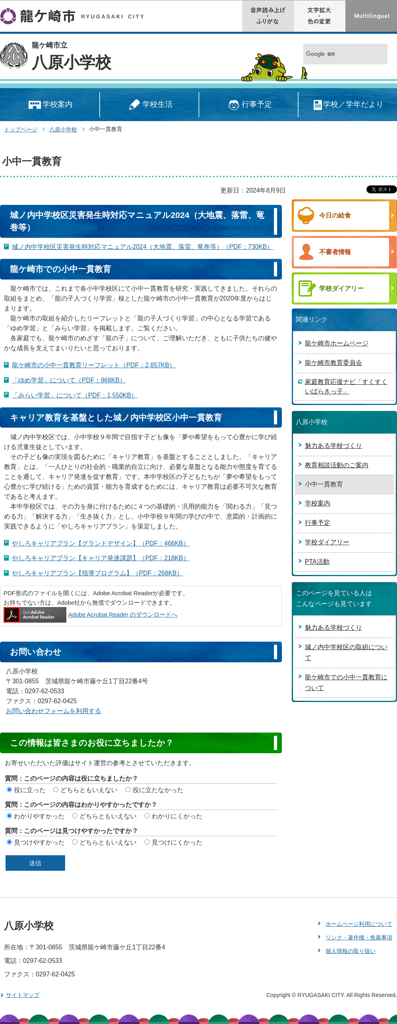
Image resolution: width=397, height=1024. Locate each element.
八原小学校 (71, 62)
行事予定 (248, 105)
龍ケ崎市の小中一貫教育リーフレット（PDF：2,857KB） (93, 365)
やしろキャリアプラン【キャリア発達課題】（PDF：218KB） (100, 558)
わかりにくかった (177, 816)
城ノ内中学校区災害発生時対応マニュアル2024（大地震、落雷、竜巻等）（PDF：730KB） (142, 246)
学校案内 (50, 105)
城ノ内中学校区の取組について (346, 652)
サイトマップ (22, 995)
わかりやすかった (39, 816)
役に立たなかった (158, 790)
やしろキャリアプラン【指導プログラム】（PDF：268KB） (97, 573)
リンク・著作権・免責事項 (359, 937)
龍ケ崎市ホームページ (336, 343)
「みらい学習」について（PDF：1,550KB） (74, 395)
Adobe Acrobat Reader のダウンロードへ (90, 614)
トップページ (20, 129)
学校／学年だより (348, 105)
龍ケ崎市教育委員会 (333, 362)
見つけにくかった (177, 842)
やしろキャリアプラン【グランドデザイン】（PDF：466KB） (100, 543)
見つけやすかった (39, 842)
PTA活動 (317, 561)
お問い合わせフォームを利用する (53, 711)
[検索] (337, 54)
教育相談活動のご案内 (336, 465)
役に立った (30, 790)
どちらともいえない (89, 790)
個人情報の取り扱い (351, 951)
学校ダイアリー (327, 542)
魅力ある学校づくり (333, 445)
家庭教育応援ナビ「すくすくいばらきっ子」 (346, 386)
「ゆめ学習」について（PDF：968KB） (69, 380)
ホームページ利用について (359, 924)
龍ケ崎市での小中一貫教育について (346, 682)
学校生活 (149, 105)
